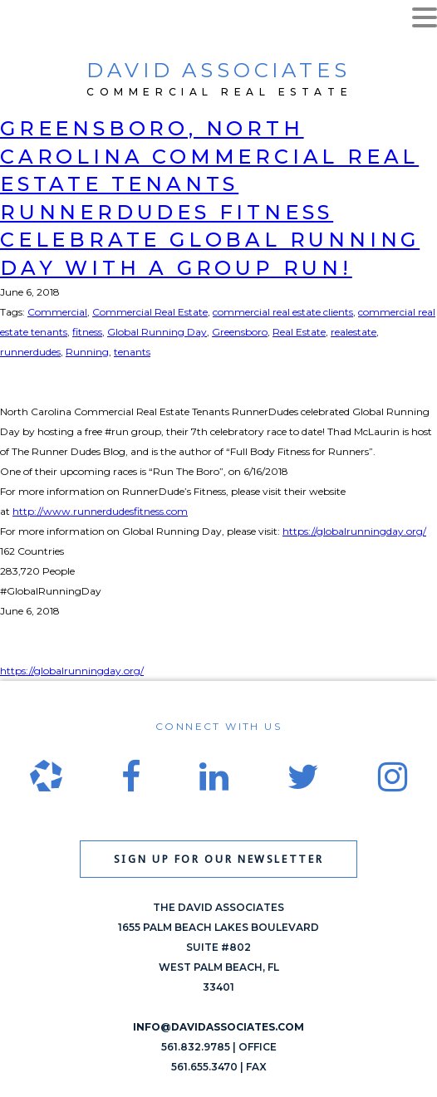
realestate (353, 332)
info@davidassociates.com (218, 1027)
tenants (132, 351)
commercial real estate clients (283, 312)
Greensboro (240, 332)
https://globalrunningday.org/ (354, 531)
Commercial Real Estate (150, 312)
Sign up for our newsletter (219, 859)
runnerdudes (30, 351)
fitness (87, 332)
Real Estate (299, 332)
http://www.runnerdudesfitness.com (100, 511)
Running (87, 351)
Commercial (57, 312)
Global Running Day (157, 332)
